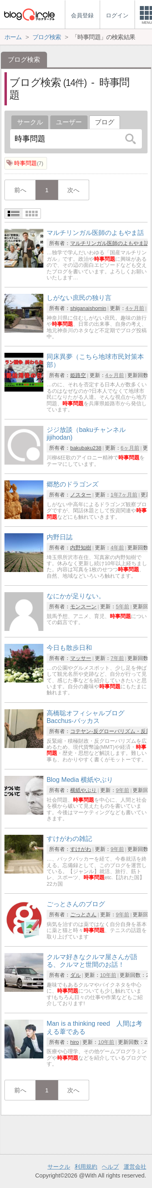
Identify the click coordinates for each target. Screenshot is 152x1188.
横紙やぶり (83, 790)
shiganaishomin (88, 308)
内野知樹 (80, 548)
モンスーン (83, 606)
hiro (74, 1042)
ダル (75, 975)
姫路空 (78, 375)
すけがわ (80, 849)
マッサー (80, 658)
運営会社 (135, 1166)
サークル (30, 122)
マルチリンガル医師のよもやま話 (109, 243)
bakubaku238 (85, 448)
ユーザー (69, 122)
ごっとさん (83, 914)
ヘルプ (110, 1166)
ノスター (80, 495)
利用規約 (86, 1166)
